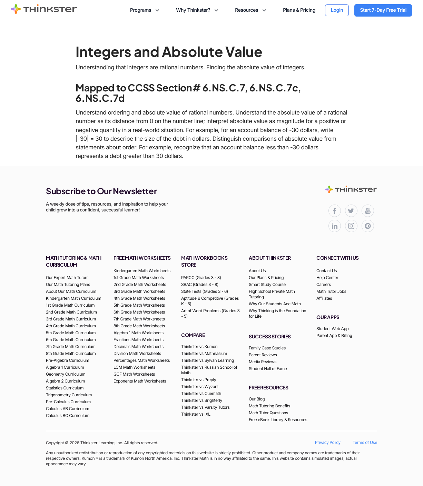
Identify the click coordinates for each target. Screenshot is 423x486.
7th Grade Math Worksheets (139, 318)
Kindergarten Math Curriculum (73, 298)
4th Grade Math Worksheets (139, 298)
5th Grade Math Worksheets (139, 305)
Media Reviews (262, 361)
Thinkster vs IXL (195, 414)
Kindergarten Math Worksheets (142, 270)
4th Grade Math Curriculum (71, 325)
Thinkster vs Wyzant (199, 386)
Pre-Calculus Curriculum (68, 401)
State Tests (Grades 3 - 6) (204, 291)
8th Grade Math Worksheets (139, 325)
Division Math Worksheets (137, 353)
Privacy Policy (328, 442)
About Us (257, 270)
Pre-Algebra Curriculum (67, 360)
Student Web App (332, 328)
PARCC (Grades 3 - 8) (201, 277)
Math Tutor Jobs (331, 291)
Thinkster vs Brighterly (201, 400)
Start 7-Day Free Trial (383, 10)
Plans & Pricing (299, 10)
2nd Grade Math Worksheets (140, 284)
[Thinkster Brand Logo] (44, 11)
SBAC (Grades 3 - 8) (199, 284)
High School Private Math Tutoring (272, 294)
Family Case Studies (267, 347)
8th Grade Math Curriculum (71, 353)
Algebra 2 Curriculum (65, 381)
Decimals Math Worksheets (139, 346)
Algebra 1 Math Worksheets (139, 332)
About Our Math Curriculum (71, 291)
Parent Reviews (263, 354)
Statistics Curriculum (64, 387)
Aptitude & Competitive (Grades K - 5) (210, 301)
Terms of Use (365, 442)
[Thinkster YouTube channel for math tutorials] (368, 211)
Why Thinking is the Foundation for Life (277, 313)
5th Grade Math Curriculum (71, 332)
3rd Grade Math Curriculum (71, 318)
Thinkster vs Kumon (199, 346)
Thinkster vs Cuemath (201, 393)
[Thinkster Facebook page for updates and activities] (334, 211)
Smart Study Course (267, 284)
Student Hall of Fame (268, 368)
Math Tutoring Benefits (269, 405)
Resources (251, 10)
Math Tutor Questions (268, 412)
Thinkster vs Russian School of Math (209, 370)
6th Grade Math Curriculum (71, 339)
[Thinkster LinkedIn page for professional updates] (334, 226)
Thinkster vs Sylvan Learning (207, 360)
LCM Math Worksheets (134, 367)
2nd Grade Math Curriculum (71, 312)
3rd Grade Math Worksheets (139, 291)
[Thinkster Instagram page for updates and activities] (351, 226)
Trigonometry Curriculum (69, 394)
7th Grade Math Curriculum (71, 346)
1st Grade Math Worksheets (139, 277)
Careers (323, 284)
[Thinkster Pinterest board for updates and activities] (368, 226)
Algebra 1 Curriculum (65, 367)
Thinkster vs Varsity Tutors (205, 407)
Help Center (327, 277)
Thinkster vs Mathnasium (204, 353)
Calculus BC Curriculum (67, 415)
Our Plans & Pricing (266, 277)
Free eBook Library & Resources (278, 419)
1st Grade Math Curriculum (70, 305)
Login (337, 10)
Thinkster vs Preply (198, 379)
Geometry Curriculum (65, 374)
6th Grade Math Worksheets (139, 312)
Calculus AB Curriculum (67, 408)
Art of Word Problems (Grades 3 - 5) (210, 313)
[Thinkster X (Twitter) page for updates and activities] (351, 211)
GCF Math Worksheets (134, 374)
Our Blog (257, 398)
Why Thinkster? (198, 10)
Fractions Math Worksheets (139, 339)
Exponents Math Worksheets (140, 381)
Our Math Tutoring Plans (68, 284)
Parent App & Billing (334, 335)
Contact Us (326, 270)
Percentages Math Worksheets (142, 360)
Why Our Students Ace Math (275, 303)
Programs (145, 10)
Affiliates (324, 298)
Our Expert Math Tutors (67, 277)
